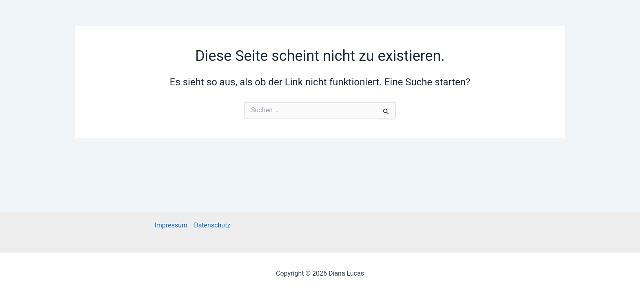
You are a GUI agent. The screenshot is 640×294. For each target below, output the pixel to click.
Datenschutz (212, 225)
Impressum (171, 225)
